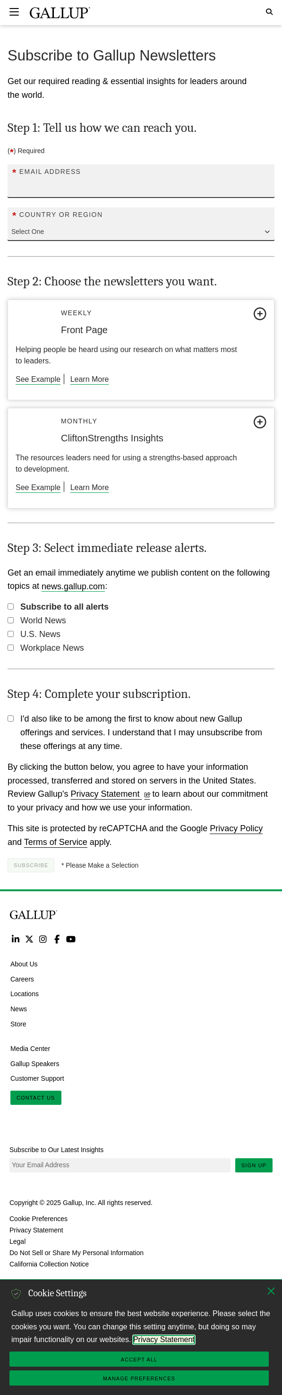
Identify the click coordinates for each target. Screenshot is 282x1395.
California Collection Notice (49, 1264)
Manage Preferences (139, 1378)
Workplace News (52, 648)
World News (43, 620)
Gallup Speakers (35, 1063)
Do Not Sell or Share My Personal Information (76, 1253)
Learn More (89, 379)
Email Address (46, 172)
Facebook (57, 939)
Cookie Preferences (38, 1219)
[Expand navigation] (14, 11)
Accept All (139, 1359)
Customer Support (37, 1078)
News (18, 1009)
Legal (17, 1241)
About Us (24, 963)
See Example (38, 379)
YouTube (71, 939)
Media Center (30, 1048)
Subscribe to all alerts (64, 606)
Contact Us (36, 1098)
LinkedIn (15, 939)
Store (18, 1024)
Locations (24, 994)
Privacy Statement (110, 794)
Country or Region (57, 215)
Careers (22, 978)
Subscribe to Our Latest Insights (56, 1150)
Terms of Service (55, 842)
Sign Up (253, 1165)
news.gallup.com (73, 586)
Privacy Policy (236, 828)
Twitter (29, 939)
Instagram (43, 939)
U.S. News (40, 634)
